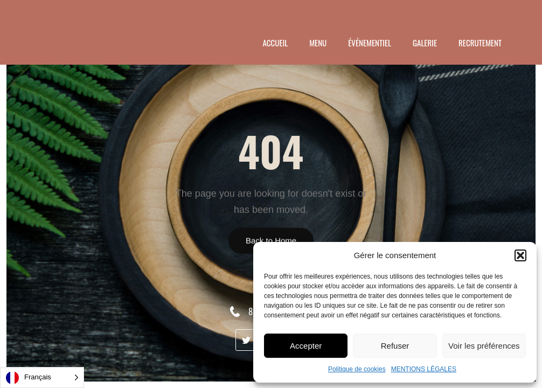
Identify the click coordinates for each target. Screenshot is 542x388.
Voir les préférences (484, 345)
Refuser (395, 345)
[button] (520, 255)
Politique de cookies (357, 369)
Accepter (306, 345)
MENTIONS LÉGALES (423, 369)
